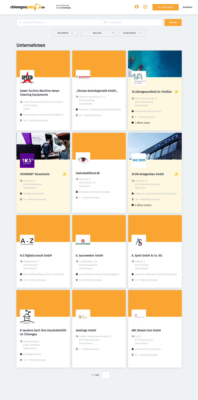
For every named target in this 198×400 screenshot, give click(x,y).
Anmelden (187, 7)
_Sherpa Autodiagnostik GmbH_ (96, 91)
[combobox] (59, 22)
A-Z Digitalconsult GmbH (36, 255)
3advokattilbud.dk (88, 173)
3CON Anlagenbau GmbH (148, 174)
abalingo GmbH (86, 330)
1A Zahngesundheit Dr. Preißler (152, 92)
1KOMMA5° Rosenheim (35, 174)
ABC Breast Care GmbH (146, 330)
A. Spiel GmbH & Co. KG (147, 255)
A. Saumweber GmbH (89, 255)
